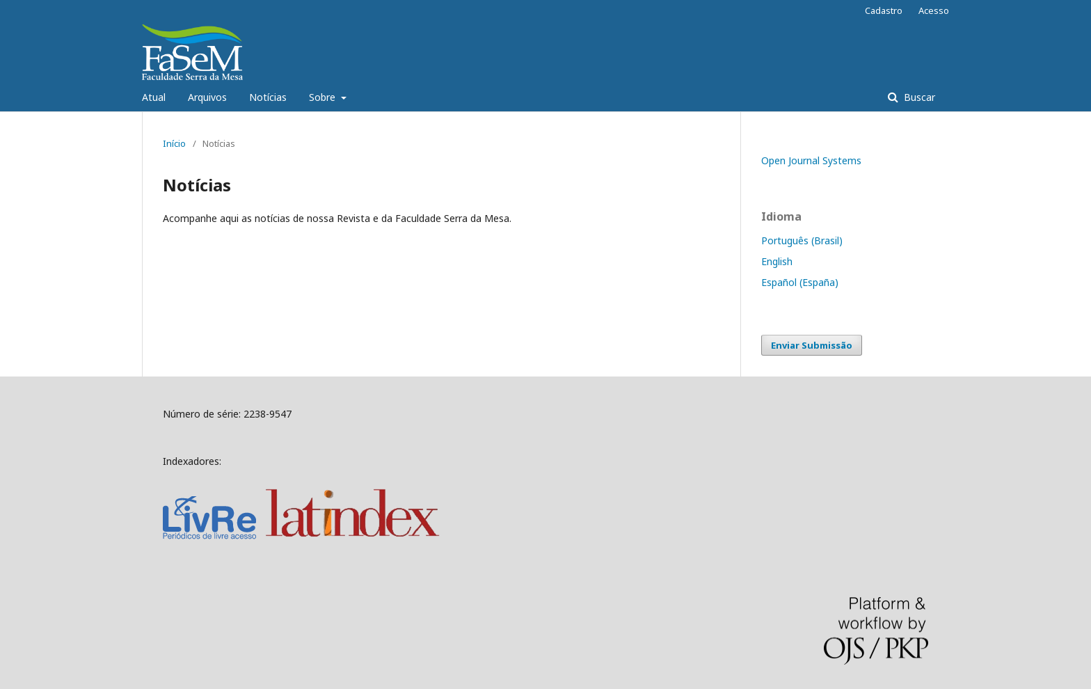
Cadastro (883, 10)
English (777, 261)
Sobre (323, 97)
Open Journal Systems (811, 160)
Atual (154, 97)
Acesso (933, 10)
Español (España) (799, 282)
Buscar (918, 97)
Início (174, 143)
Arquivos (207, 97)
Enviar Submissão (811, 345)
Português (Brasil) (802, 240)
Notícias (268, 97)
